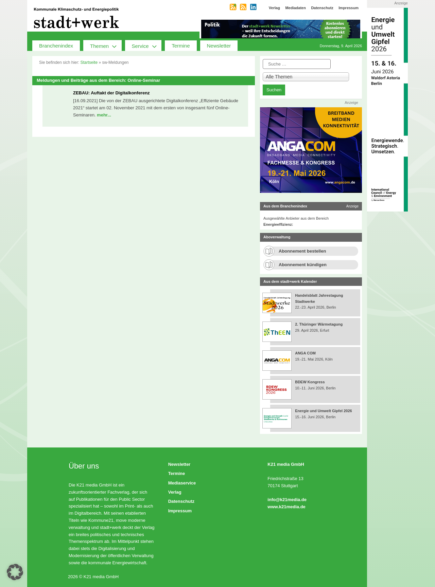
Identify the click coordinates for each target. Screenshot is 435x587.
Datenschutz (181, 501)
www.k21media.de (286, 506)
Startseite (89, 62)
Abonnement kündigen (303, 264)
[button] (15, 572)
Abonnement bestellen (302, 251)
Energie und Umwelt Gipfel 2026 (323, 411)
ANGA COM (305, 353)
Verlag (174, 492)
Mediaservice (182, 482)
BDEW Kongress (310, 382)
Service (147, 45)
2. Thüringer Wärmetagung (319, 324)
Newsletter (219, 46)
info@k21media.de (287, 499)
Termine (181, 46)
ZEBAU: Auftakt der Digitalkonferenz (111, 92)
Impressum (180, 510)
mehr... (104, 114)
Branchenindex (56, 46)
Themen (106, 45)
